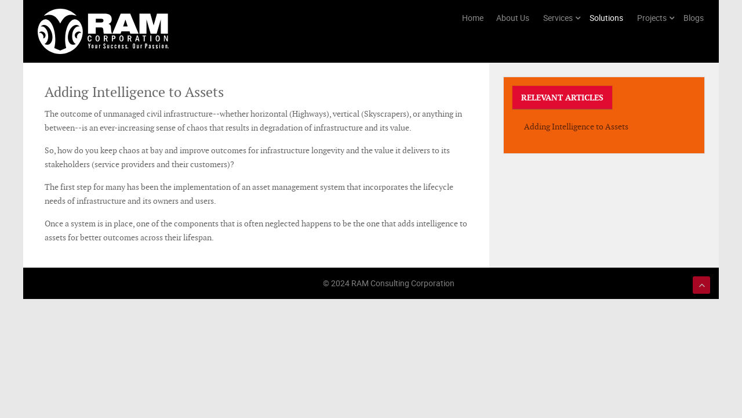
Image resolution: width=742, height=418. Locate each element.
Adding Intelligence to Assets (576, 126)
